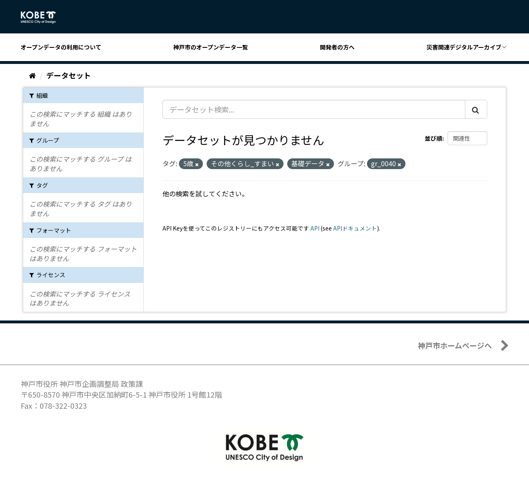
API (314, 228)
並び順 (433, 138)
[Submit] (476, 109)
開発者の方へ (337, 47)
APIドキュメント (355, 228)
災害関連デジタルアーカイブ (464, 47)
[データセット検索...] (313, 109)
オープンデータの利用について (61, 47)
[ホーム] (32, 75)
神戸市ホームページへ (455, 345)
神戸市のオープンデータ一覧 (210, 47)
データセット (68, 75)
